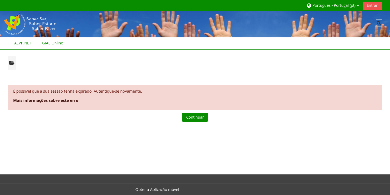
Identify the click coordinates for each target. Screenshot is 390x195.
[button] (332, 5)
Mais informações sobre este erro (45, 100)
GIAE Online (52, 43)
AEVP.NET (22, 43)
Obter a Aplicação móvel (157, 189)
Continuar (195, 117)
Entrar (372, 5)
